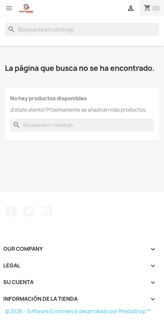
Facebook (11, 211)
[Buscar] (82, 29)
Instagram (46, 211)
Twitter (28, 211)
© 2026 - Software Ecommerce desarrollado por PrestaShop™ (78, 311)
